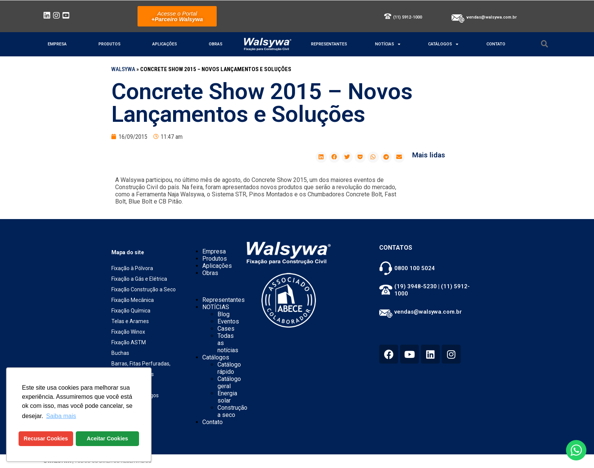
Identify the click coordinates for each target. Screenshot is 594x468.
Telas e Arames (130, 321)
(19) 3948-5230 (415, 286)
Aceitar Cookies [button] (107, 438)
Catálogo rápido (229, 368)
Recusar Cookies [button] (46, 438)
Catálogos (443, 44)
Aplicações (164, 44)
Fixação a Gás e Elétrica (139, 279)
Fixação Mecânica (132, 300)
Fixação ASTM (128, 342)
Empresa (57, 44)
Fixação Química (130, 311)
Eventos (228, 321)
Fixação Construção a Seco (143, 289)
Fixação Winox (128, 332)
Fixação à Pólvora (132, 268)
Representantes (329, 44)
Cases (225, 328)
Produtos (109, 44)
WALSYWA (123, 69)
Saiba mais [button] (61, 416)
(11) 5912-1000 (407, 17)
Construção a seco (232, 411)
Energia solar (227, 397)
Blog (223, 314)
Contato (495, 44)
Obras (215, 44)
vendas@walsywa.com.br (491, 17)
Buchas (120, 353)
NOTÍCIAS (387, 44)
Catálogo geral (229, 382)
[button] (321, 157)
